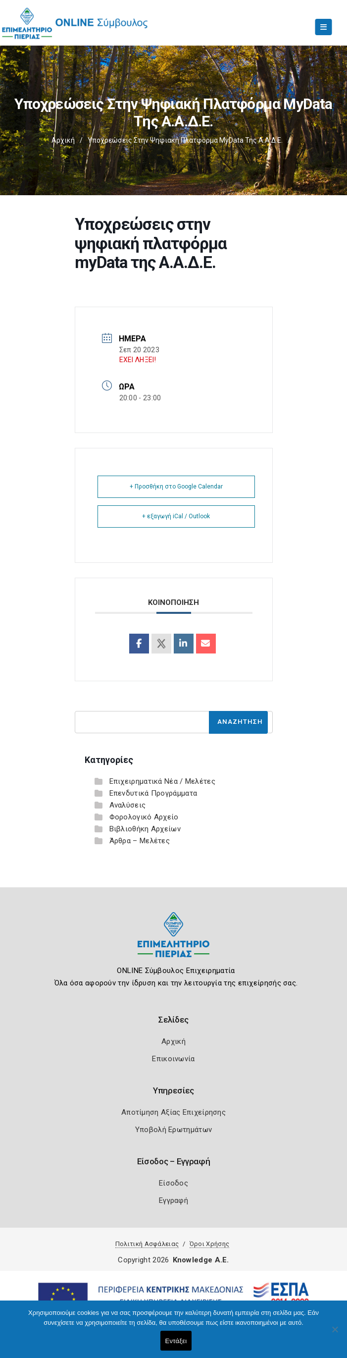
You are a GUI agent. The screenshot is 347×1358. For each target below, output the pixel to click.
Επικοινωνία (173, 1058)
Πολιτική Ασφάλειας (147, 1244)
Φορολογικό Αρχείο (144, 817)
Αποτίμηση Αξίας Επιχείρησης (173, 1112)
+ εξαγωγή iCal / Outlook (176, 516)
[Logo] (173, 942)
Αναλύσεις (127, 805)
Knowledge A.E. (201, 1259)
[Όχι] (335, 1334)
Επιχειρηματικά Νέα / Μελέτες (162, 781)
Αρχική (63, 140)
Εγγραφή (173, 1200)
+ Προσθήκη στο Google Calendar (176, 486)
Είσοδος (173, 1183)
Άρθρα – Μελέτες (139, 840)
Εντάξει (176, 1341)
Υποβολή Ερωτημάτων (173, 1129)
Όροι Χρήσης (209, 1244)
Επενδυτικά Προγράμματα (153, 793)
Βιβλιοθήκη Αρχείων (145, 828)
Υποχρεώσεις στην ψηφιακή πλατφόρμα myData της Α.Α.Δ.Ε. (185, 140)
